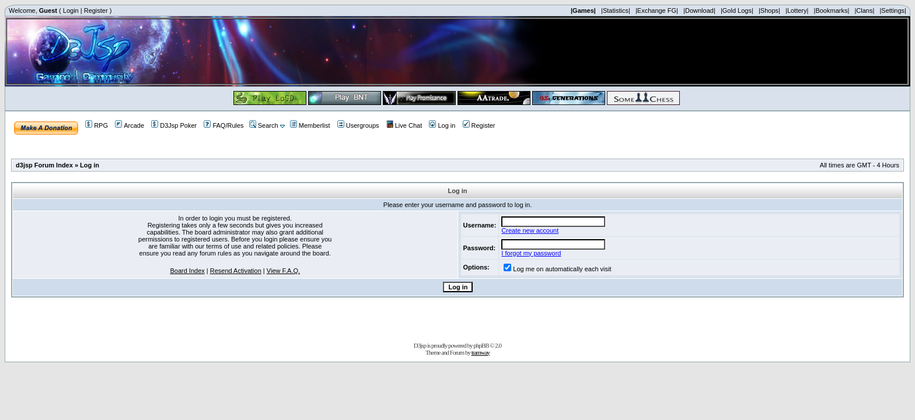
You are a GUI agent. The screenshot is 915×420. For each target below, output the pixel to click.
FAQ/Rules (223, 125)
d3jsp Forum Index (44, 165)
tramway (481, 352)
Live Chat (404, 125)
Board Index (187, 270)
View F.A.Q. (283, 270)
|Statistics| (615, 10)
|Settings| (892, 10)
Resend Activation (235, 270)
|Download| (699, 10)
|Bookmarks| (832, 10)
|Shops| (769, 10)
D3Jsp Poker (174, 125)
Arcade (129, 125)
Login (71, 10)
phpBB (480, 345)
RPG (96, 125)
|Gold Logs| (737, 10)
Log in (442, 125)
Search (263, 125)
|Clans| (864, 10)
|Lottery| (796, 10)
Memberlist (310, 125)
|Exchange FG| (656, 10)
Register (96, 10)
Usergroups (358, 125)
